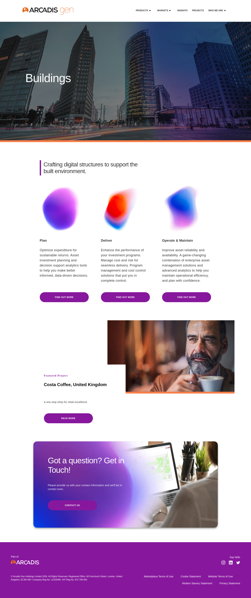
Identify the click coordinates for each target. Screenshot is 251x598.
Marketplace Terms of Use (158, 576)
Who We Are (214, 8)
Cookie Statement (191, 576)
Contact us (72, 505)
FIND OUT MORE (64, 297)
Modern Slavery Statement (197, 583)
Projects (197, 8)
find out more (125, 297)
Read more (68, 418)
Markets (161, 8)
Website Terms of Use (220, 576)
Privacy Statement (229, 583)
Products (140, 8)
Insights (181, 8)
